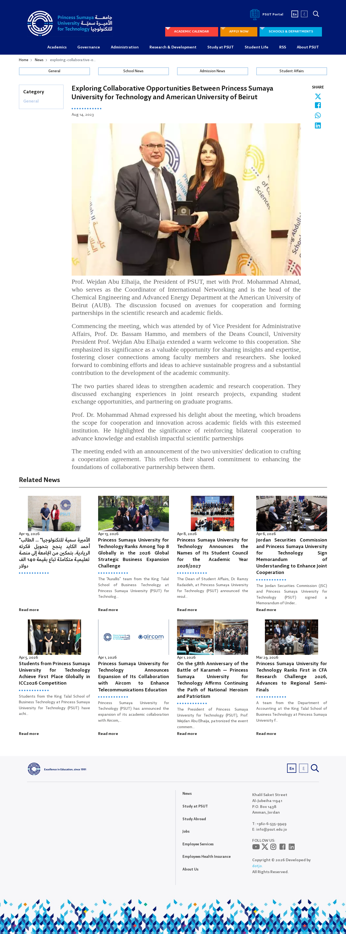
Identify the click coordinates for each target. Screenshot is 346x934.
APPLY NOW (236, 31)
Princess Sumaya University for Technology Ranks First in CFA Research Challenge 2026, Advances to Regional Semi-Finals (291, 677)
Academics (56, 47)
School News (133, 72)
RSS (282, 47)
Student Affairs (291, 72)
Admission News (212, 72)
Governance (88, 47)
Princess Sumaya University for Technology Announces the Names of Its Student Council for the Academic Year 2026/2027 (212, 553)
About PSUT (308, 47)
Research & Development (173, 47)
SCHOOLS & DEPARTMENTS (289, 31)
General (54, 72)
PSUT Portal (265, 14)
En (295, 14)
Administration (125, 47)
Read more (29, 610)
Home (24, 60)
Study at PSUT (220, 47)
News (40, 60)
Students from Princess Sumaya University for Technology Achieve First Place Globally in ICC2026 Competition (54, 674)
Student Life (256, 47)
